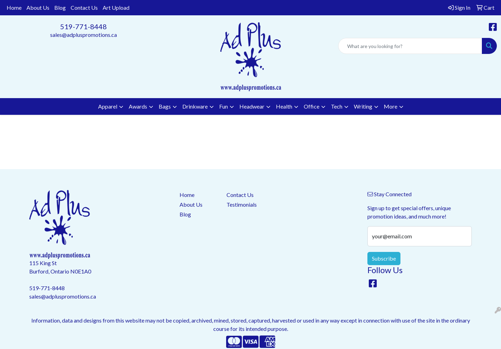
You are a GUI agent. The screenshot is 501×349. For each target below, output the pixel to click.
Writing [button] (363, 106)
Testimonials (241, 204)
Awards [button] (138, 106)
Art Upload (116, 7)
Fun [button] (223, 106)
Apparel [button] (107, 106)
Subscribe (384, 258)
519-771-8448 (83, 26)
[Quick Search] (410, 46)
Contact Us (84, 7)
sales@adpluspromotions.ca (83, 34)
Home (14, 7)
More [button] (390, 106)
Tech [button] (336, 106)
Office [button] (311, 106)
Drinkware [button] (195, 106)
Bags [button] (165, 106)
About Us (37, 7)
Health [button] (284, 106)
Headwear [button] (251, 106)
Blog (60, 7)
